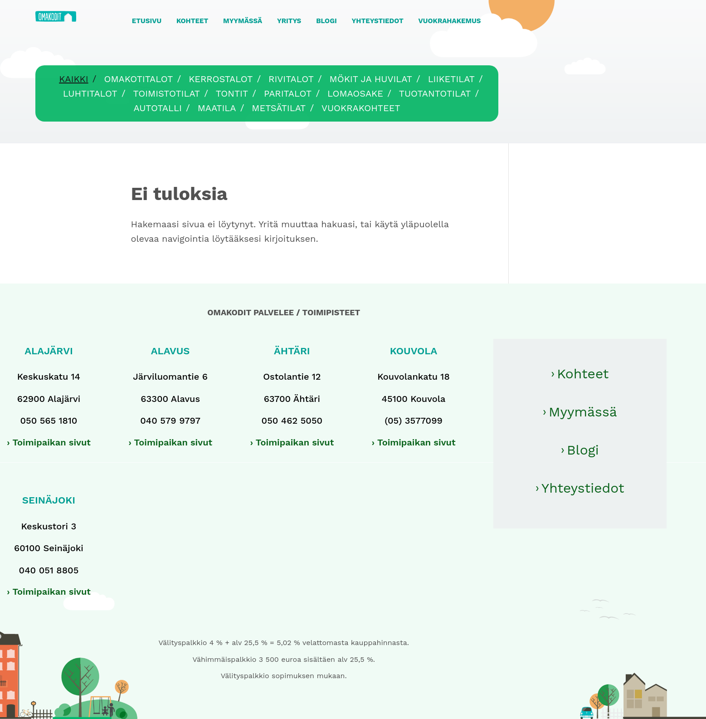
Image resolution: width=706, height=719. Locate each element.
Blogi (583, 450)
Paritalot (288, 93)
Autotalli (157, 108)
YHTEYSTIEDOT (378, 21)
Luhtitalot (90, 93)
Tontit (232, 93)
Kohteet (583, 374)
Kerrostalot (221, 78)
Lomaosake (355, 93)
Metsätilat (279, 108)
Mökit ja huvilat (371, 78)
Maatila (217, 108)
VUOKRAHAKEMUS (450, 21)
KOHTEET (192, 21)
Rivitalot (291, 78)
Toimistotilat (166, 93)
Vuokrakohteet (360, 108)
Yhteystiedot (582, 488)
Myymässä (583, 412)
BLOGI (326, 21)
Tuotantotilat (435, 93)
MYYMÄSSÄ (242, 21)
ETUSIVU (146, 21)
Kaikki (73, 78)
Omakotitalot (138, 78)
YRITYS (289, 21)
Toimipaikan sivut (51, 442)
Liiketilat (451, 78)
